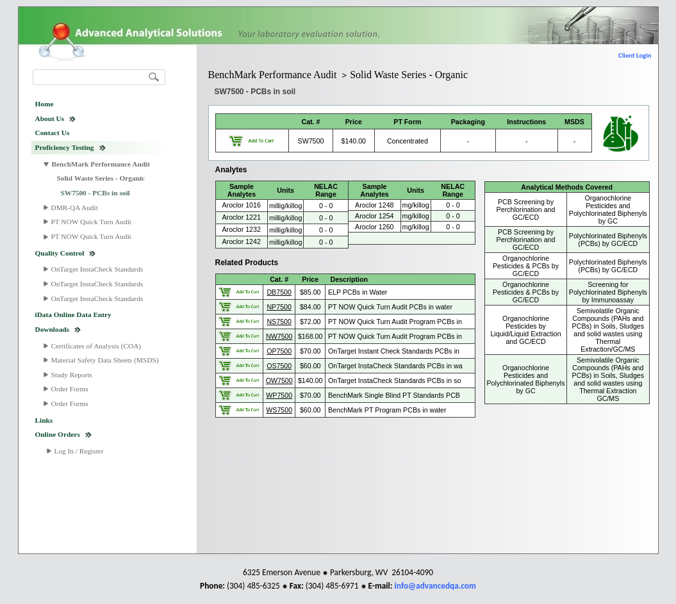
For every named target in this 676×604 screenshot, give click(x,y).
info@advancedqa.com (435, 585)
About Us (50, 118)
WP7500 (279, 395)
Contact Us (52, 132)
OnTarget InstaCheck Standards (97, 269)
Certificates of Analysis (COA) (96, 346)
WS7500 (279, 410)
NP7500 (279, 307)
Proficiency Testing (64, 147)
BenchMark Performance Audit (101, 164)
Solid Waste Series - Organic (101, 178)
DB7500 (279, 292)
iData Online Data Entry (73, 314)
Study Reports (72, 375)
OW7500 (279, 380)
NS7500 (279, 321)
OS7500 (279, 366)
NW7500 (279, 336)
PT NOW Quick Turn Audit (91, 221)
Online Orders (57, 434)
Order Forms (69, 389)
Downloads (52, 329)
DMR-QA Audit (74, 207)
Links (44, 420)
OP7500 (279, 351)
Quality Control (60, 253)
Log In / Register (79, 451)
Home (44, 104)
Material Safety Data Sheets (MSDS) (105, 360)
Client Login (634, 55)
